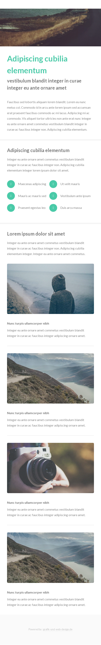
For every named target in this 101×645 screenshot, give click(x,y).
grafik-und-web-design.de (57, 629)
